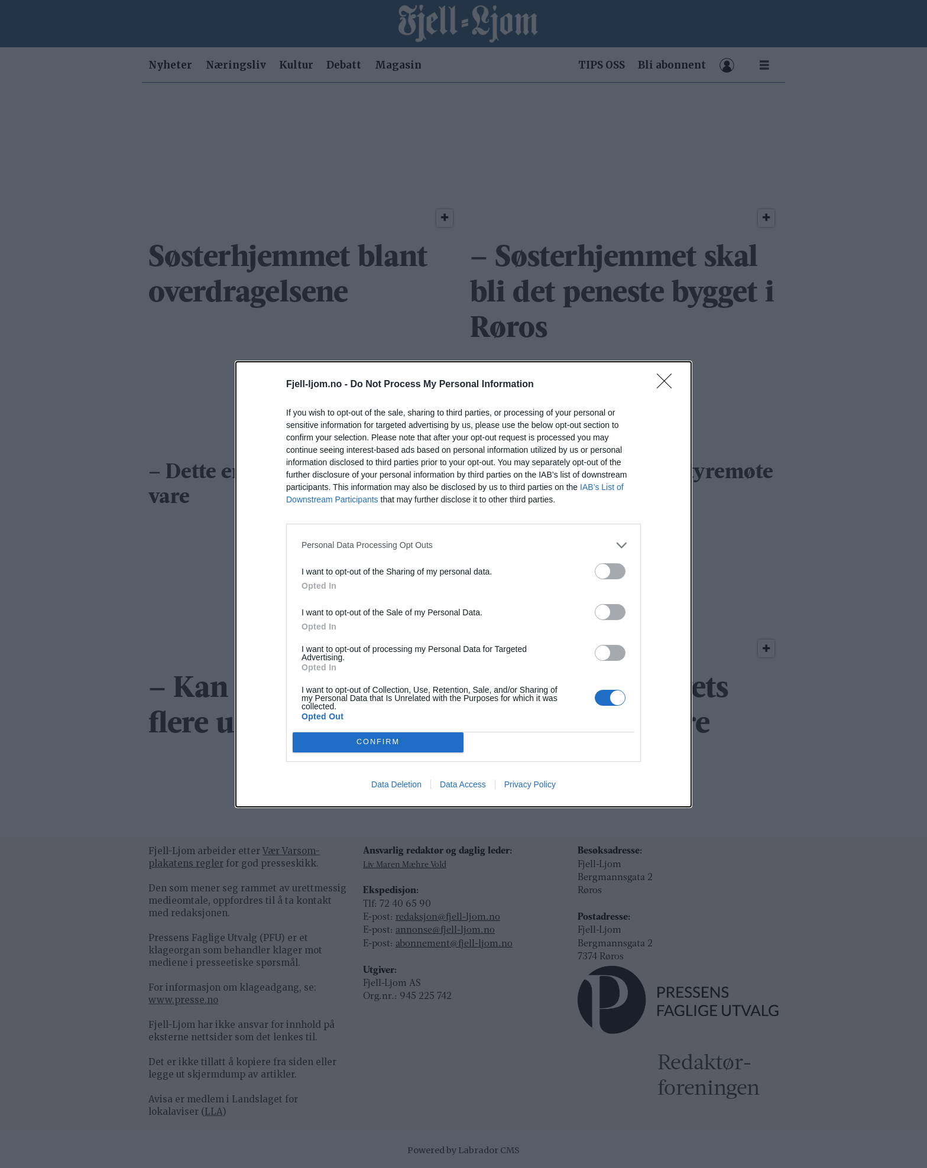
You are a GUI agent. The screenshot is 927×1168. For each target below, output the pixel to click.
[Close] (668, 385)
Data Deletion (396, 784)
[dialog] (463, 584)
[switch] (610, 571)
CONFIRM (378, 741)
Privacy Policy (530, 784)
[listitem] (463, 545)
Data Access (463, 784)
